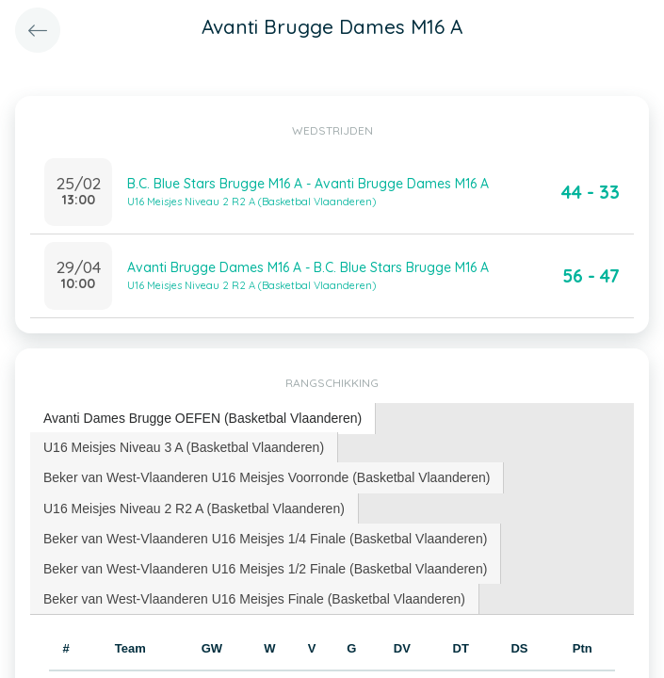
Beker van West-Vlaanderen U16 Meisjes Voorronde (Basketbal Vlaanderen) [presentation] (266, 477)
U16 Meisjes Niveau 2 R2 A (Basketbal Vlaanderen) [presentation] (194, 508)
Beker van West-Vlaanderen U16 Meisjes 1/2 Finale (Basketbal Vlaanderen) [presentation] (265, 568)
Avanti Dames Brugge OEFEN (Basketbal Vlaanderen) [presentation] (202, 418)
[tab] (203, 418)
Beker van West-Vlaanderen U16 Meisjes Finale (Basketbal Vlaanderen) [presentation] (254, 598)
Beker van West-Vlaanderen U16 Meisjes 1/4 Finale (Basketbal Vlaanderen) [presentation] (265, 538)
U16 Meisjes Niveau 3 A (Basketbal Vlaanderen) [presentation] (183, 447)
